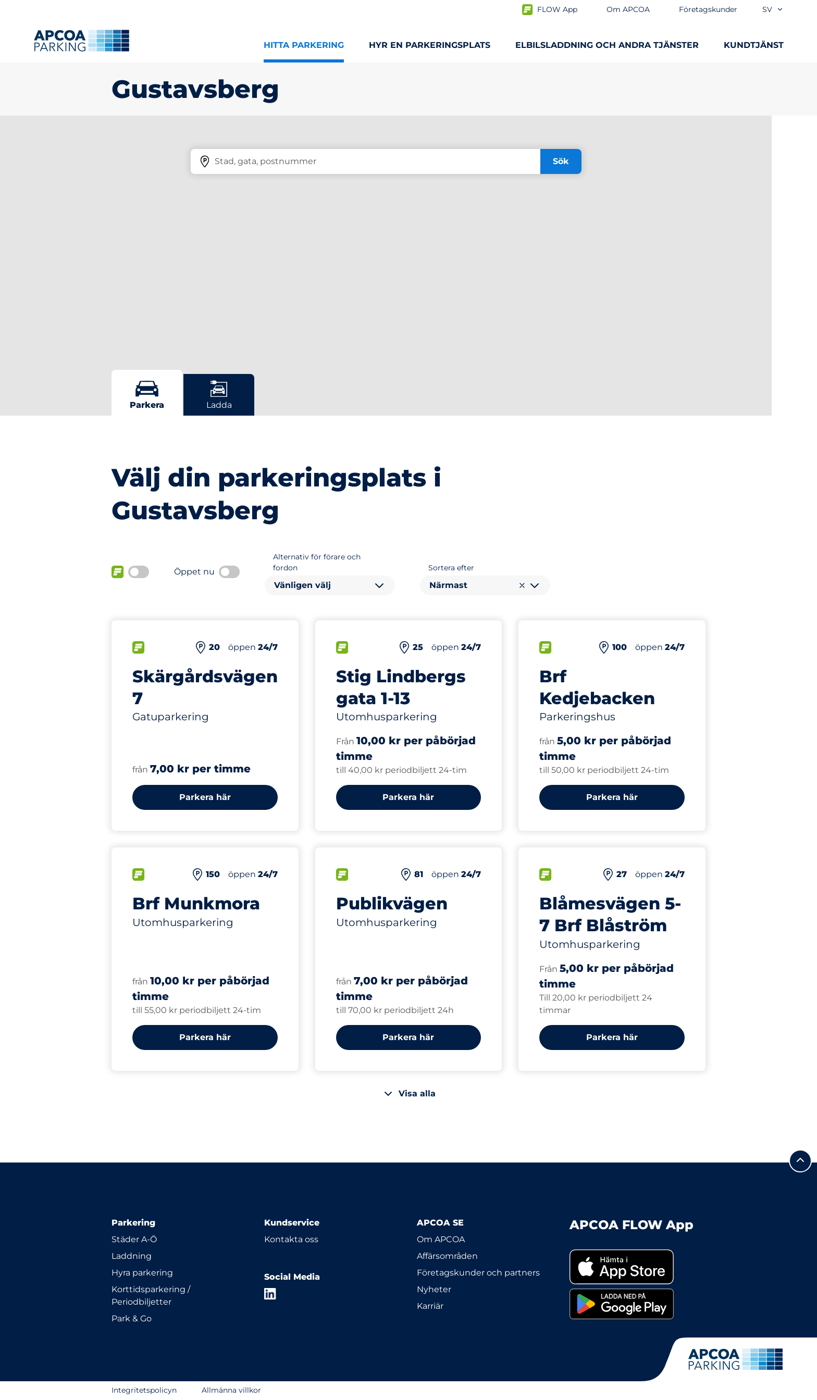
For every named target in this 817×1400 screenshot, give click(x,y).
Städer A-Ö (134, 1239)
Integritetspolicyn (144, 1390)
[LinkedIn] (270, 1294)
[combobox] (330, 585)
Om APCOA (441, 1239)
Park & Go (132, 1318)
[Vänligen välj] (330, 585)
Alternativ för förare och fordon (317, 562)
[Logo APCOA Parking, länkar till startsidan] (81, 41)
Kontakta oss (291, 1239)
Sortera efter (451, 567)
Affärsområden (447, 1256)
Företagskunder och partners (478, 1273)
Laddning (132, 1256)
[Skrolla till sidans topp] (800, 1160)
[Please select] (485, 585)
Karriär (430, 1306)
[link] (637, 1266)
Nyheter (434, 1289)
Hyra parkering (142, 1273)
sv (773, 9)
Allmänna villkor (231, 1390)
